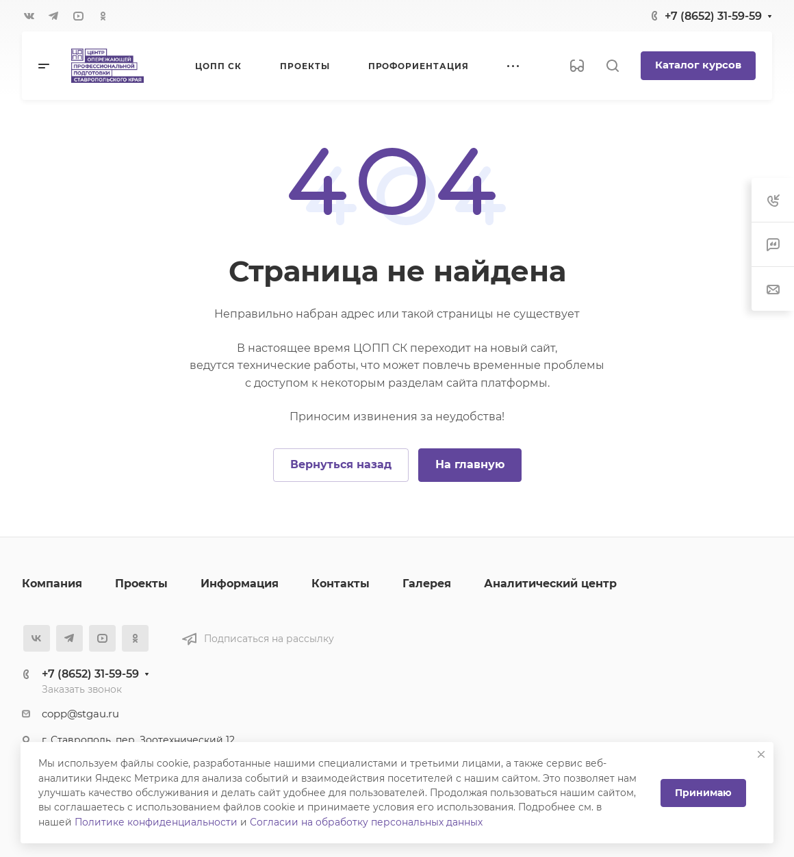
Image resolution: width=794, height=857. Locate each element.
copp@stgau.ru (80, 714)
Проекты (141, 583)
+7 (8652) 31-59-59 (713, 16)
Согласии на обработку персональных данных (366, 822)
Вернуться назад (341, 464)
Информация (240, 583)
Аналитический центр (550, 583)
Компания (52, 583)
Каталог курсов (698, 65)
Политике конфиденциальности (156, 822)
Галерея (426, 583)
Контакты (340, 583)
